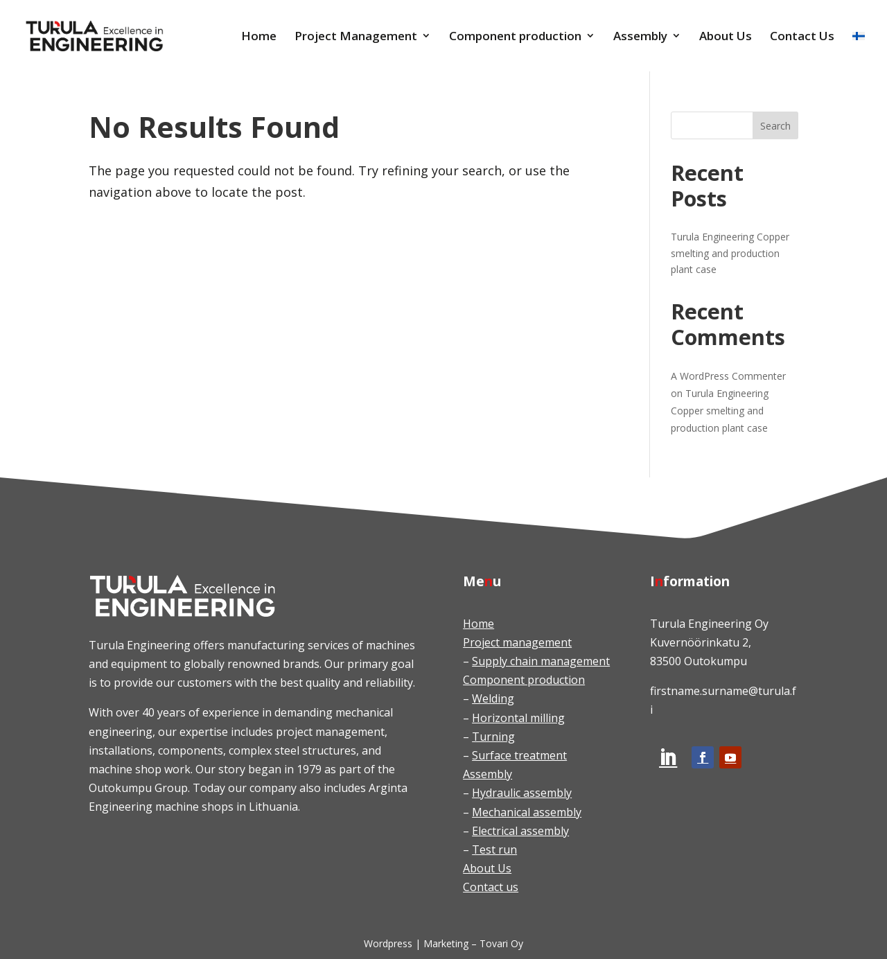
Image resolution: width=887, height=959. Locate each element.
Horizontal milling (518, 717)
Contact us (490, 887)
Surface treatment (519, 755)
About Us (725, 37)
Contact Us (802, 37)
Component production (515, 37)
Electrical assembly (520, 830)
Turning (493, 736)
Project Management (356, 37)
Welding (493, 698)
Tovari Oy (501, 943)
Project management (517, 642)
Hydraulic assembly (522, 792)
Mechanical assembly (526, 812)
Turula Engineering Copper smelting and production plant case (730, 253)
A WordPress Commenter (728, 375)
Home (258, 37)
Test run (494, 849)
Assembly (640, 37)
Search (775, 125)
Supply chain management (541, 661)
